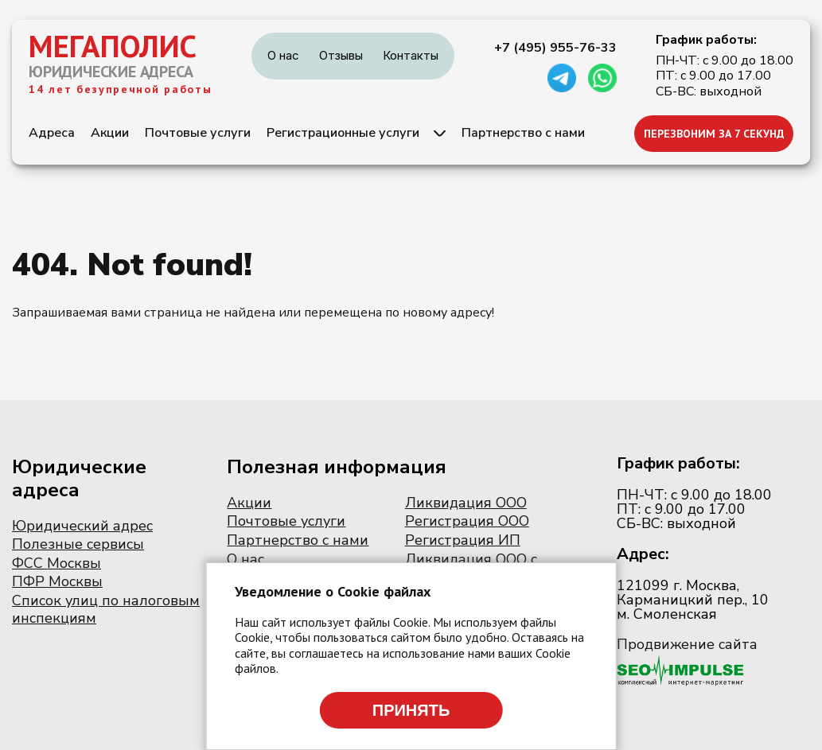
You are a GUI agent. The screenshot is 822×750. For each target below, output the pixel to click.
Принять (411, 710)
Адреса (52, 133)
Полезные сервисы (78, 544)
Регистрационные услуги (343, 133)
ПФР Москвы (57, 581)
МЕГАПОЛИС (113, 46)
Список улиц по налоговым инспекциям (106, 609)
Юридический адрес (82, 525)
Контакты (410, 55)
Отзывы (341, 55)
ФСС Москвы (56, 563)
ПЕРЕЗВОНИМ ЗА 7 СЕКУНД (714, 133)
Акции (110, 133)
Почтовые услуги (198, 133)
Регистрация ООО (467, 520)
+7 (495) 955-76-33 (555, 48)
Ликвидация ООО (466, 502)
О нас (283, 55)
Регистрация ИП (462, 540)
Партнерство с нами (523, 133)
